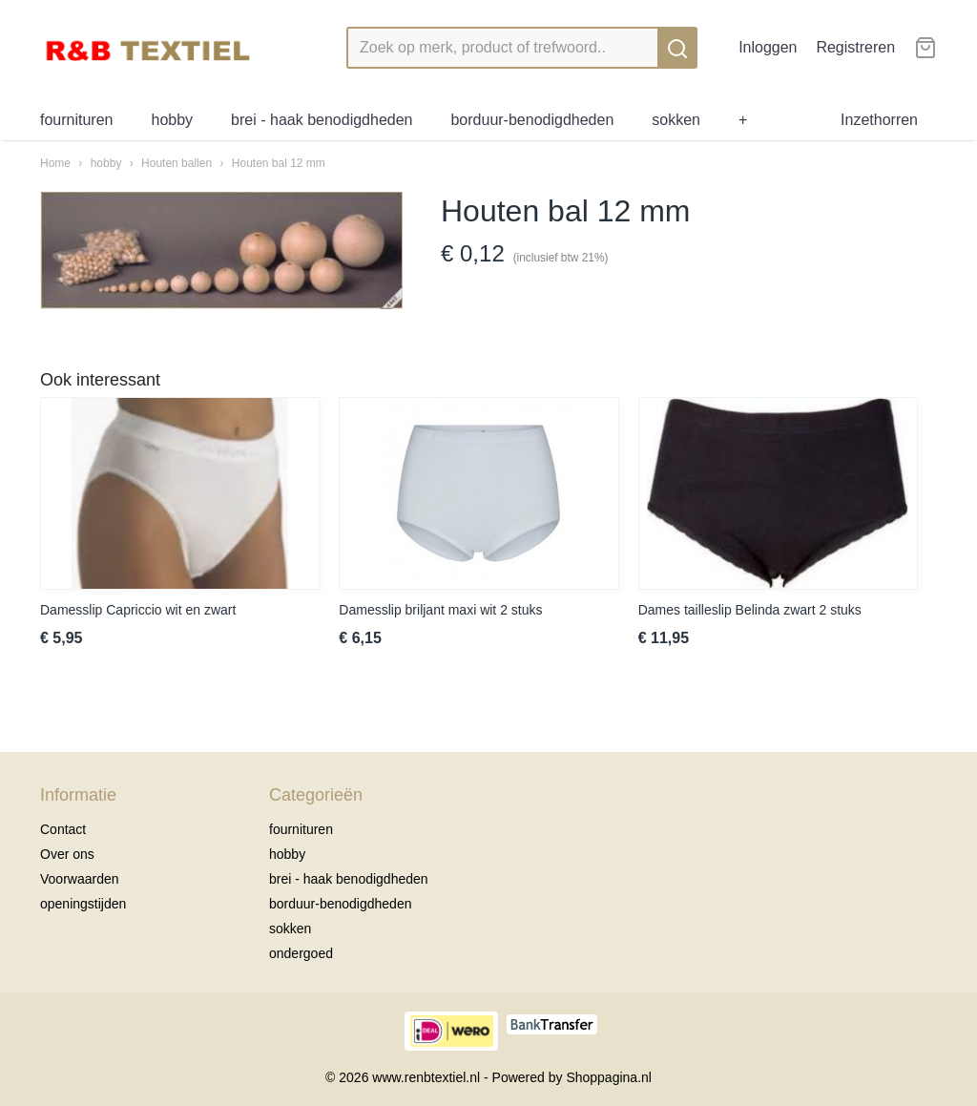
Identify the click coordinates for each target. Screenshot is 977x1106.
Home (55, 163)
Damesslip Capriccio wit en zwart (138, 609)
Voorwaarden (79, 879)
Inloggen (767, 47)
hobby (173, 120)
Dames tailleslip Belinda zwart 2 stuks (750, 609)
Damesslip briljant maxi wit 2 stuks (440, 609)
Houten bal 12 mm (278, 163)
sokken (676, 120)
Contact (63, 829)
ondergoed (301, 953)
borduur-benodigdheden (531, 120)
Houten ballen (178, 163)
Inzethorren (879, 120)
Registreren (855, 47)
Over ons (67, 854)
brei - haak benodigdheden (321, 120)
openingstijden (83, 903)
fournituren (77, 120)
